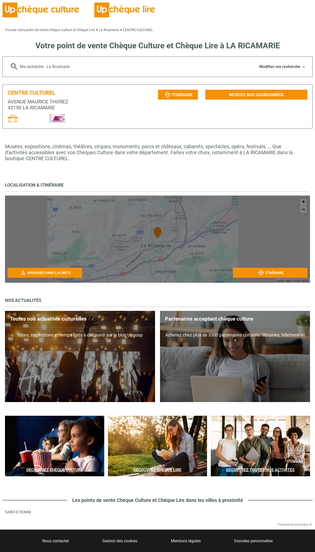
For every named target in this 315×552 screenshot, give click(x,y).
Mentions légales (186, 541)
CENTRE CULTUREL (138, 30)
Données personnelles (253, 541)
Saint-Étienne (18, 512)
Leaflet (280, 280)
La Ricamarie (109, 30)
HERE (305, 280)
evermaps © (303, 524)
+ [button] (303, 202)
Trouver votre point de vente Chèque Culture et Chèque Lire (50, 30)
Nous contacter (55, 541)
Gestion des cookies (119, 541)
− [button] (303, 209)
